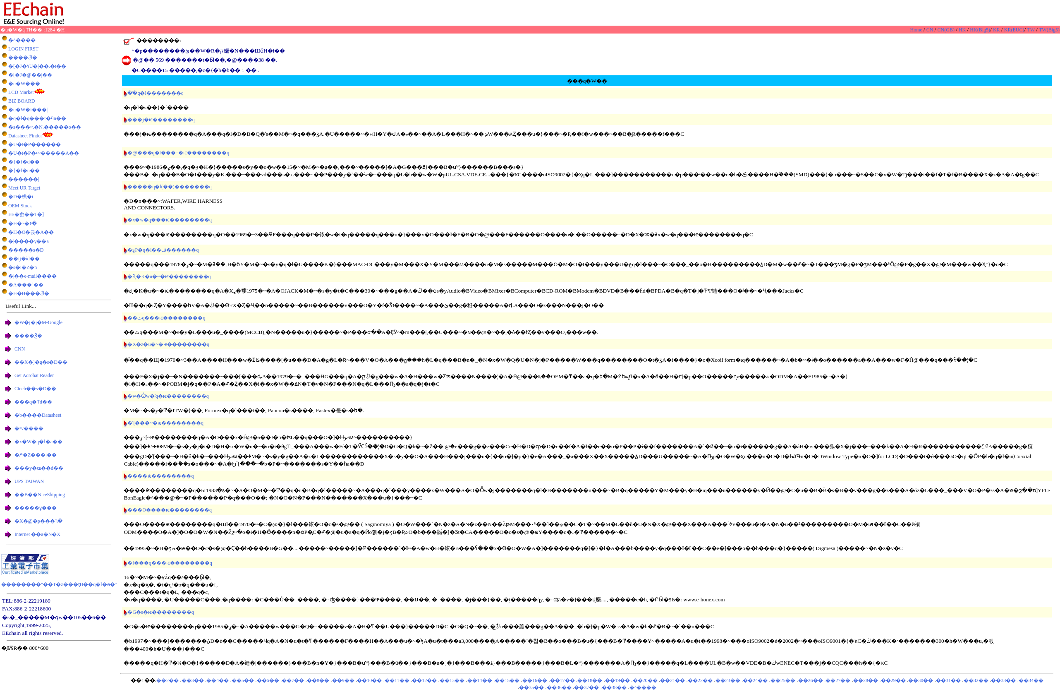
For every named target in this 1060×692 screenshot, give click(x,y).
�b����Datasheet (37, 415)
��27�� (838, 680)
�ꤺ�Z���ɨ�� (35, 455)
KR (997, 30)
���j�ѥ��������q (160, 120)
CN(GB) (947, 30)
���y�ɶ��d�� (38, 468)
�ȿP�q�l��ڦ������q (163, 250)
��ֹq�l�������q (155, 93)
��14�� (479, 680)
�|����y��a (28, 241)
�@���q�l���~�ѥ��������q (178, 153)
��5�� (243, 680)
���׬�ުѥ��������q (160, 476)
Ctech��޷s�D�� (35, 389)
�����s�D (25, 250)
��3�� (193, 680)
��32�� (976, 680)
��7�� (293, 680)
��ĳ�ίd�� (24, 259)
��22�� (700, 680)
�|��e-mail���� (32, 276)
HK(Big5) (980, 30)
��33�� (1003, 680)
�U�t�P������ (34, 144)
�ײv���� (28, 428)
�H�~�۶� (22, 223)
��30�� (920, 680)
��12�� (424, 680)
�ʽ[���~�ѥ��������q (165, 423)
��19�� (617, 680)
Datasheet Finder (25, 136)
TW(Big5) (1049, 30)
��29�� (893, 680)
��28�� (865, 680)
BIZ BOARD (21, 101)
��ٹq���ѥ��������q (166, 318)
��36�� (559, 687)
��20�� (645, 680)
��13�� (452, 680)
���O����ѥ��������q (169, 510)
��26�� (810, 680)
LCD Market (21, 92)
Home (916, 30)
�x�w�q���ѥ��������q (169, 220)
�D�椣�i (20, 196)
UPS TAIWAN (29, 481)
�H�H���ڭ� (28, 293)
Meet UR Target (24, 188)
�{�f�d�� (24, 162)
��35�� (531, 687)
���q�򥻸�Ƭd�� (33, 402)
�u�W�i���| (28, 110)
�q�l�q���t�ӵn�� (37, 118)
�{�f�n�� (24, 170)
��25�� (782, 680)
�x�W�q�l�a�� (38, 442)
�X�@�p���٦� (38, 521)
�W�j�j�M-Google (38, 322)
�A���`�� (25, 285)
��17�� (562, 680)
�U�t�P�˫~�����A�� (43, 153)
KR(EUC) (1014, 30)
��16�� (534, 680)
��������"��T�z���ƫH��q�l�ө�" (59, 584)
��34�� (1031, 680)
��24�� (755, 680)
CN (930, 30)
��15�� (507, 680)
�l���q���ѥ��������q (169, 563)
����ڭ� (22, 57)
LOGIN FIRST (23, 49)
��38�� (614, 687)
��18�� (589, 680)
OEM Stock (20, 206)
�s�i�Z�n (22, 267)
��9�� (343, 680)
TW (1031, 30)
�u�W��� (24, 83)
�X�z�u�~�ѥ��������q (168, 344)
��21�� (672, 680)
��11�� (397, 680)
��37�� (586, 687)
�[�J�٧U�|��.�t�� (37, 66)
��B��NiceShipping (39, 494)
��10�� (369, 680)
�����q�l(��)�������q (169, 187)
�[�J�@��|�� (30, 75)
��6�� (268, 680)
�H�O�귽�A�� (31, 232)
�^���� (22, 40)
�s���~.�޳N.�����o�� (44, 127)
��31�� (948, 680)
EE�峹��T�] (26, 214)
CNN (19, 349)
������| (23, 179)
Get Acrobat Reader (34, 375)
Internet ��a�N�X (37, 534)
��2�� (167, 680)
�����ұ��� (35, 508)
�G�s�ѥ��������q (160, 612)
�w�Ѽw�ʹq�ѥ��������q (167, 396)
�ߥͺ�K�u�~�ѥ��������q (169, 276)
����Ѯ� (28, 336)
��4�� (217, 680)
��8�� (318, 680)
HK (963, 30)
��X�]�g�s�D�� (40, 362)
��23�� (727, 680)
